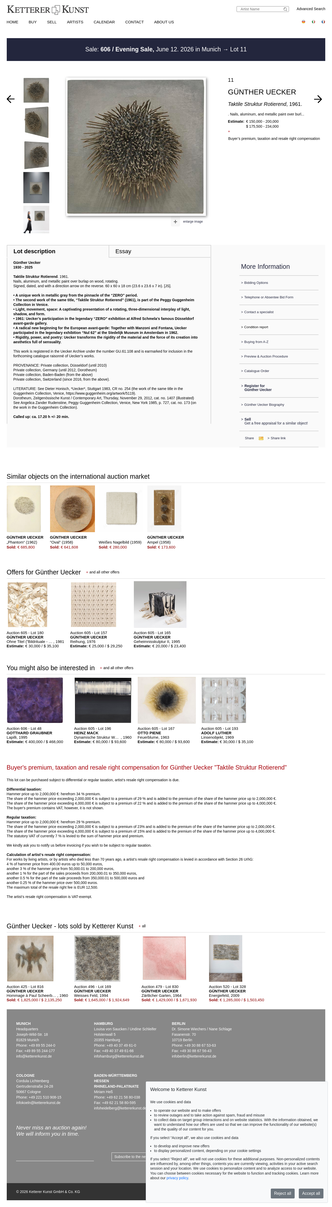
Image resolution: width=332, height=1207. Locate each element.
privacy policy (177, 1178)
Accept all (311, 1193)
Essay (123, 251)
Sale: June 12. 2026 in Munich (154, 49)
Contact (134, 22)
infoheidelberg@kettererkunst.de (120, 1108)
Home (12, 22)
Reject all (282, 1193)
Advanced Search (311, 9)
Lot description (34, 251)
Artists (75, 22)
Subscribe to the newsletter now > (141, 1157)
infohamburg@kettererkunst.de (119, 1056)
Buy (33, 22)
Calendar (104, 22)
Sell (52, 22)
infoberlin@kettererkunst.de (194, 1056)
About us (164, 22)
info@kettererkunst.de (34, 1056)
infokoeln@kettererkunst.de (38, 1103)
